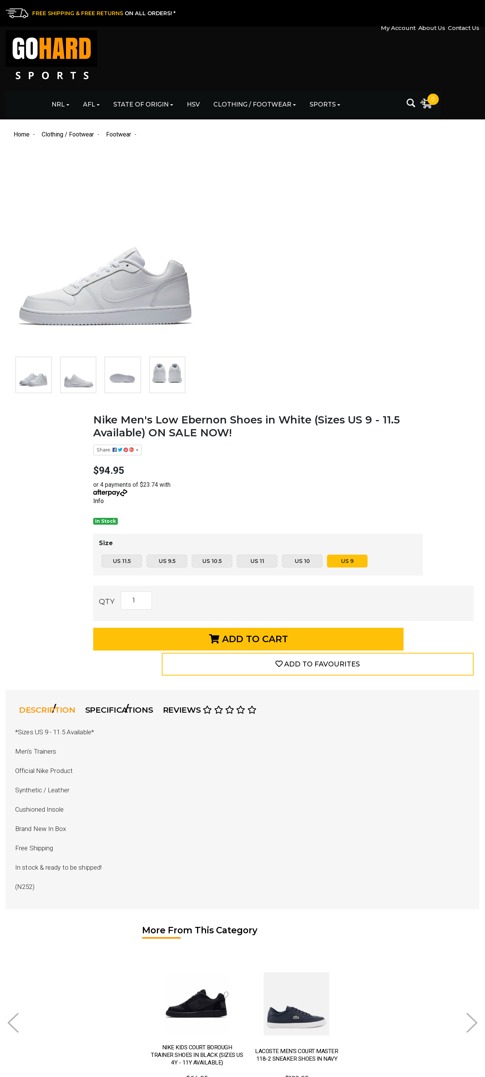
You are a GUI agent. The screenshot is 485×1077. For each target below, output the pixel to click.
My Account (388, 12)
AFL (160, 57)
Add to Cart (297, 376)
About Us (426, 12)
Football (137, 978)
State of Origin (212, 57)
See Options (100, 858)
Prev (13, 740)
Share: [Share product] (265, 171)
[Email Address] (419, 961)
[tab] (59, 434)
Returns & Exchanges (275, 965)
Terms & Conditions (271, 1004)
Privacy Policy (263, 991)
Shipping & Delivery (272, 978)
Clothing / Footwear (324, 57)
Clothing (137, 1004)
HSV (264, 57)
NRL (129, 57)
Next (471, 740)
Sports (394, 57)
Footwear (138, 1018)
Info (247, 222)
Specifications (136, 434)
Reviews (233, 434)
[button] (416, 376)
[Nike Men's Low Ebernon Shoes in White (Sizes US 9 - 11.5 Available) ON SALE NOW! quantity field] (285, 339)
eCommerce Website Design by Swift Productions (73, 1072)
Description (57, 434)
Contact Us (463, 12)
